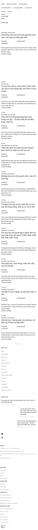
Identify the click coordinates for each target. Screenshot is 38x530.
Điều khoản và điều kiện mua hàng (9, 503)
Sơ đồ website (3, 478)
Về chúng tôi (3, 470)
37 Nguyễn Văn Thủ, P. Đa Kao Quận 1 (10, 448)
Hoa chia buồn (3, 517)
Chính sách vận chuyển (6, 497)
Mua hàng (2, 484)
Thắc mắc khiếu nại (5, 489)
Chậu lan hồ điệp (4, 522)
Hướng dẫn (3, 481)
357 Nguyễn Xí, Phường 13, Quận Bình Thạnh (11, 451)
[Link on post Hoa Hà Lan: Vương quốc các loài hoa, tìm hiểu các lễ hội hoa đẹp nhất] (19, 263)
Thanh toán (3, 486)
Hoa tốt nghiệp (3, 519)
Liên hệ (2, 445)
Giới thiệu (3, 467)
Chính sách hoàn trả (5, 495)
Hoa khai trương (4, 511)
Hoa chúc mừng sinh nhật (6, 508)
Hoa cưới (2, 514)
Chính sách (3, 492)
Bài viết (2, 475)
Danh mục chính (5, 506)
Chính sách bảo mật (5, 500)
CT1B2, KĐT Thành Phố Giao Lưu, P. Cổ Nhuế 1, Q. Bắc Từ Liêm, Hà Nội (17, 454)
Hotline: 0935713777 (5, 458)
